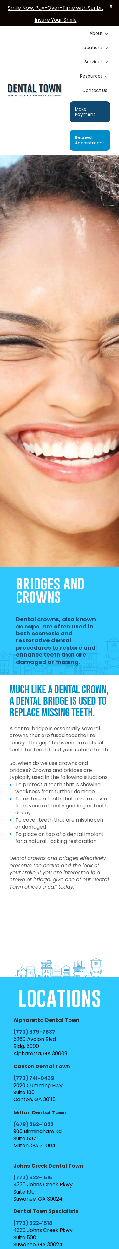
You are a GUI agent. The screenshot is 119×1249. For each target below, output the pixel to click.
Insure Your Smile (56, 19)
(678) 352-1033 (33, 1124)
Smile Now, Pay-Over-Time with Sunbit (55, 7)
